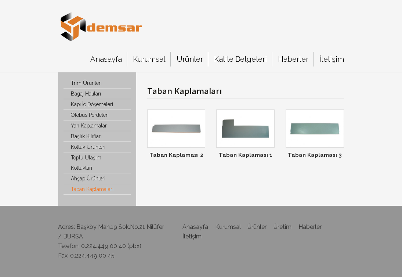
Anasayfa (106, 59)
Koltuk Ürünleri (88, 147)
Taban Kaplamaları (92, 189)
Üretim (282, 226)
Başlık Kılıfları (86, 136)
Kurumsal (149, 59)
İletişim (331, 59)
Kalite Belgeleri (240, 59)
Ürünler (190, 59)
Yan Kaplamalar (89, 126)
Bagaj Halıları (86, 94)
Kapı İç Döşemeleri (92, 104)
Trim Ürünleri (86, 83)
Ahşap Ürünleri (88, 178)
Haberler (293, 59)
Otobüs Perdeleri (90, 115)
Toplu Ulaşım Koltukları (86, 163)
